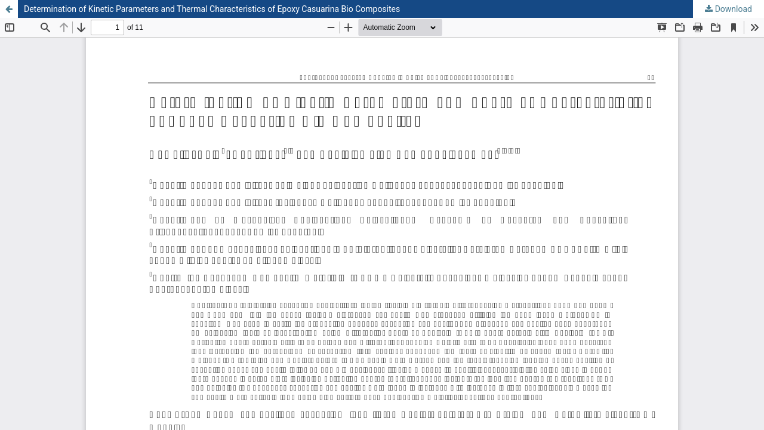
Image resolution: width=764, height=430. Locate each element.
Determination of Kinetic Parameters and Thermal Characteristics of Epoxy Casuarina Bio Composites (212, 9)
